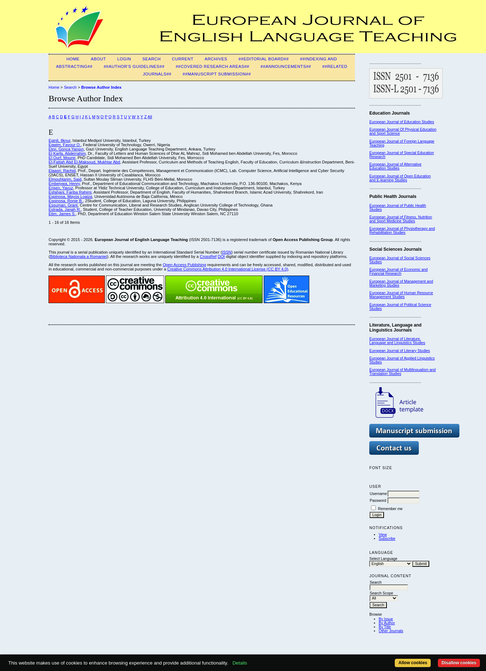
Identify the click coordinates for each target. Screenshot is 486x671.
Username (378, 494)
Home (73, 59)
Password (378, 501)
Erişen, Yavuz (60, 188)
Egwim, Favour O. (64, 145)
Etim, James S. (61, 214)
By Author (387, 623)
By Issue (386, 619)
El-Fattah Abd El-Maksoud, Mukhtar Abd (84, 162)
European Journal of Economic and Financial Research (398, 272)
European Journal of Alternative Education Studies (395, 166)
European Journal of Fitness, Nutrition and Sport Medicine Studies (400, 219)
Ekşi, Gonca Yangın (66, 149)
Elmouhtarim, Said (64, 179)
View (383, 535)
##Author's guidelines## (134, 66)
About (98, 59)
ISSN (226, 252)
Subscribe (387, 539)
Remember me (390, 509)
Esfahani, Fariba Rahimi (69, 192)
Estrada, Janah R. (64, 209)
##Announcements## (285, 66)
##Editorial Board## (264, 59)
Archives (216, 59)
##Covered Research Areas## (212, 66)
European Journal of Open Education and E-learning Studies (400, 178)
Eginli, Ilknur (59, 140)
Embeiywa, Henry (64, 183)
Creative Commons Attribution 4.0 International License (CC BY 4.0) (227, 269)
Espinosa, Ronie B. (65, 201)
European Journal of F (387, 141)
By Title (385, 627)
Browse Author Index (101, 87)
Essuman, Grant (63, 205)
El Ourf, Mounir (61, 158)
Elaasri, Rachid (61, 170)
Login (124, 59)
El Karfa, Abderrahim (66, 153)
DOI (221, 256)
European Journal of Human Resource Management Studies (401, 295)
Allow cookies (412, 662)
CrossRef (208, 256)
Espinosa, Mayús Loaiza (70, 196)
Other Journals (391, 631)
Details (239, 663)
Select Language (383, 559)
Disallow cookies (458, 662)
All (150, 117)
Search (151, 59)
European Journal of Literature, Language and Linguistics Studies (397, 341)
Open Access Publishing (184, 265)
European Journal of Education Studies (401, 122)
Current (183, 59)
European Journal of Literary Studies (399, 351)
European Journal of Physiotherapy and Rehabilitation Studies (402, 231)
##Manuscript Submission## (217, 74)
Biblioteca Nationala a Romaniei (78, 256)
